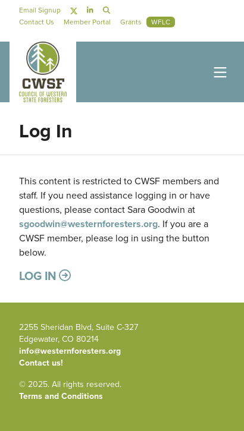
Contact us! (41, 363)
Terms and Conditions (61, 396)
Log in (45, 275)
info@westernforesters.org (70, 351)
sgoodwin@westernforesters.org (88, 224)
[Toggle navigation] (218, 72)
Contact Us (36, 22)
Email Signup (40, 10)
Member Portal (87, 22)
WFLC (160, 22)
